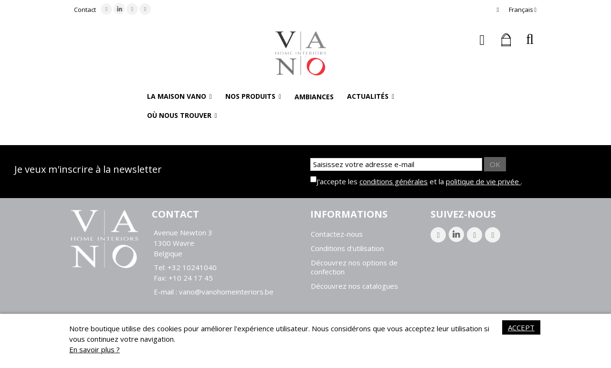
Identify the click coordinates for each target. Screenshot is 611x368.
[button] (179, 96)
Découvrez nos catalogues (354, 286)
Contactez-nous (337, 234)
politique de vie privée (483, 181)
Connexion (482, 40)
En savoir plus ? (94, 349)
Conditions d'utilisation (347, 248)
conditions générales (393, 181)
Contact (85, 9)
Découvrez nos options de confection (354, 267)
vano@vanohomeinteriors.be (226, 291)
